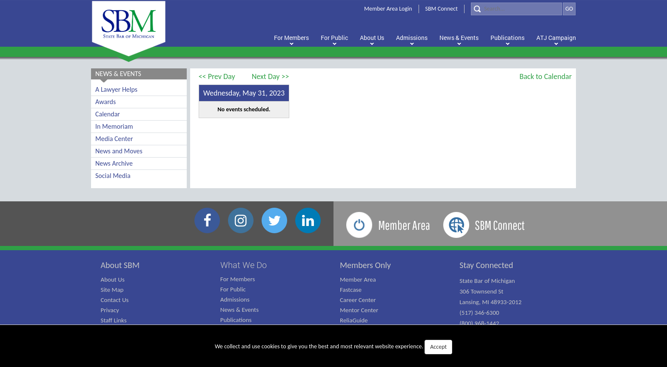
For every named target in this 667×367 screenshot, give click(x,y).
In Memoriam (114, 126)
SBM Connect (441, 8)
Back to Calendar (545, 76)
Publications (236, 320)
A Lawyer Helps (116, 89)
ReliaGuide (354, 320)
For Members (237, 279)
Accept (438, 346)
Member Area (358, 279)
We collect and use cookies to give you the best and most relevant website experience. (333, 347)
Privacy (110, 310)
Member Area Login (388, 8)
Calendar (107, 114)
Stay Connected (486, 265)
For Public (233, 289)
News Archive (114, 163)
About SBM (120, 265)
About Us (113, 279)
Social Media (113, 176)
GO (569, 8)
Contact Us (115, 300)
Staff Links (114, 320)
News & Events (239, 309)
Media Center (114, 139)
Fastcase (351, 290)
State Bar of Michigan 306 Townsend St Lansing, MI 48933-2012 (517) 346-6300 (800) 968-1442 (490, 302)
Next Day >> (270, 76)
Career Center (358, 300)
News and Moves (119, 151)
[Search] (516, 9)
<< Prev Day (217, 76)
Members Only (365, 265)
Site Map (112, 290)
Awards (105, 102)
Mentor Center (359, 310)
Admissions (235, 299)
